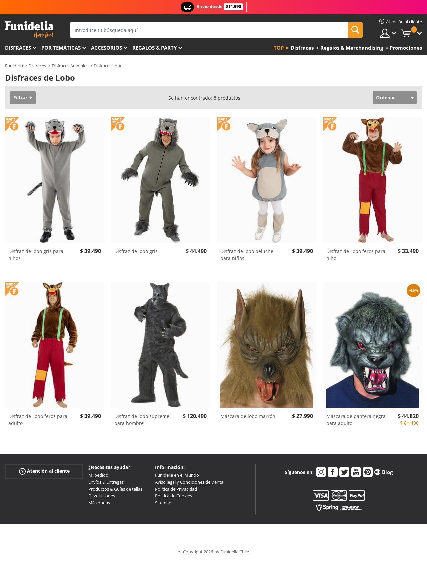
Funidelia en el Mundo (177, 475)
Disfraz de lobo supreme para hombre (141, 419)
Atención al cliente (44, 471)
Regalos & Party (154, 47)
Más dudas (99, 503)
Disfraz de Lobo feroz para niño (355, 254)
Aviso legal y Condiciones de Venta (189, 482)
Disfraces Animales (70, 66)
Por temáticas (61, 47)
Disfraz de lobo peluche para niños (246, 254)
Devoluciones (101, 496)
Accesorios (106, 47)
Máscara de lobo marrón (247, 416)
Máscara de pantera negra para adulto (356, 419)
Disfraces (18, 47)
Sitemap (163, 503)
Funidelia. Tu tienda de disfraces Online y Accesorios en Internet (29, 29)
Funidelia (14, 66)
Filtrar (20, 97)
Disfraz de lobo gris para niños (35, 254)
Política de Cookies (173, 496)
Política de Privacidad (176, 489)
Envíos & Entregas (106, 482)
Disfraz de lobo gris (136, 251)
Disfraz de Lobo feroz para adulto (37, 419)
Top (279, 47)
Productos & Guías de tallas (115, 489)
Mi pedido (98, 475)
